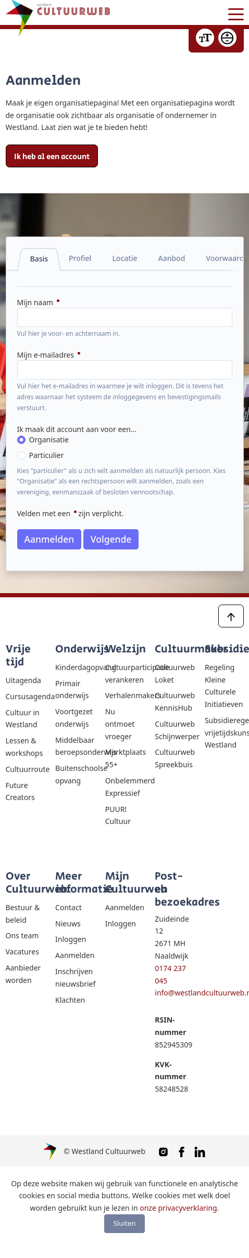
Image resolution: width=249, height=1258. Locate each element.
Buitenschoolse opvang (74, 774)
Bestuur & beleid (23, 913)
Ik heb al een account (52, 157)
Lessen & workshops (24, 747)
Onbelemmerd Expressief (124, 787)
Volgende (111, 539)
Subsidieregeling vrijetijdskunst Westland (224, 732)
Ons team (22, 935)
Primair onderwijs (72, 689)
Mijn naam (36, 302)
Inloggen (70, 939)
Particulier (46, 455)
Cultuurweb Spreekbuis (174, 758)
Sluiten (125, 1223)
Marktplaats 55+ (124, 758)
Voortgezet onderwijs (74, 717)
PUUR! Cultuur (118, 815)
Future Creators (20, 791)
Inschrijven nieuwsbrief (74, 977)
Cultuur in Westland (23, 718)
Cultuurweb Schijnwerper (174, 730)
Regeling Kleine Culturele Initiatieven (224, 685)
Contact (68, 907)
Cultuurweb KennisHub (174, 701)
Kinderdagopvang (74, 667)
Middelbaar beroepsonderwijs (74, 746)
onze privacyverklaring (178, 1208)
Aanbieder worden (23, 974)
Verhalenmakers (124, 695)
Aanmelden (49, 539)
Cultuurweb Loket (174, 673)
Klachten (70, 1000)
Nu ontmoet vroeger (120, 723)
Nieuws (68, 923)
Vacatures (22, 951)
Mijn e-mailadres (46, 355)
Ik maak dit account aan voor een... (77, 429)
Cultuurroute (25, 769)
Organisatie (49, 439)
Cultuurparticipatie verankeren (124, 673)
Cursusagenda (25, 696)
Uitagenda (23, 680)
